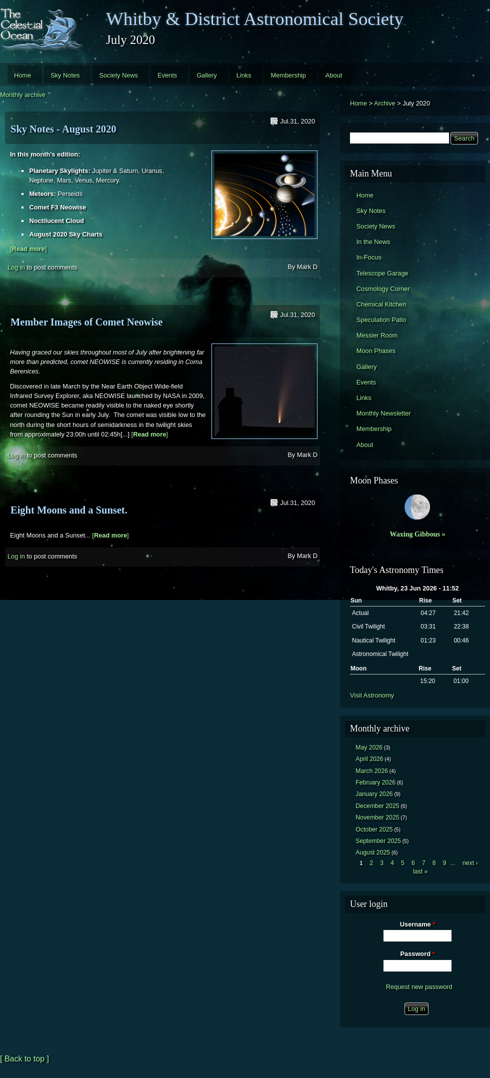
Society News (118, 75)
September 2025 (378, 841)
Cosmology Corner (383, 288)
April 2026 (369, 759)
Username (417, 924)
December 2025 (377, 806)
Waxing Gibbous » (417, 534)
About (334, 75)
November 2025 (377, 817)
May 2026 (369, 747)
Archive (385, 103)
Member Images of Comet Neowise (86, 322)
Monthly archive (23, 94)
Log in (16, 267)
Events (167, 75)
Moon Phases (376, 350)
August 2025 (373, 852)
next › (470, 863)
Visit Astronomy (372, 695)
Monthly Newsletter (383, 413)
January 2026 (374, 794)
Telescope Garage (382, 273)
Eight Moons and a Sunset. (69, 510)
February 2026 (376, 782)
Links (244, 75)
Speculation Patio (381, 320)
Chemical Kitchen (381, 304)
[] (28, 248)
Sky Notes (65, 75)
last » (420, 871)
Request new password (419, 986)
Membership (288, 75)
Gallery (206, 75)
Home (22, 75)
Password (417, 954)
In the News (373, 242)
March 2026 (372, 771)
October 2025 (374, 829)
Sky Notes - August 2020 (63, 129)
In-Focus (369, 257)
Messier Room (377, 335)
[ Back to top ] (24, 1058)
